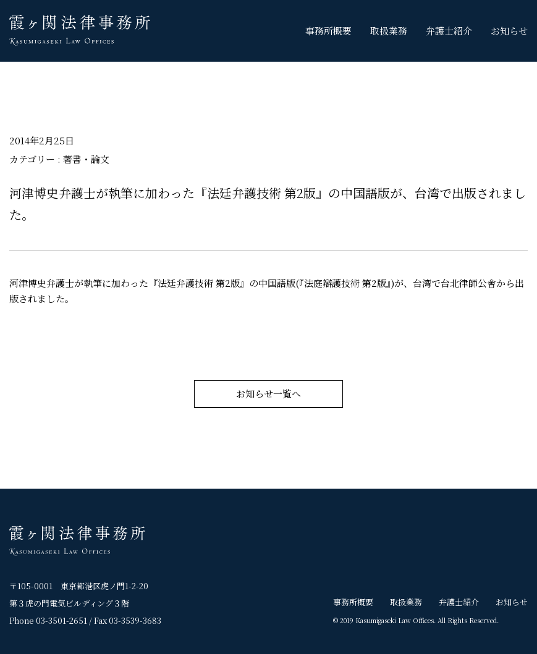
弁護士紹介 (449, 30)
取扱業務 (388, 30)
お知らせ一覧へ (268, 393)
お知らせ (509, 30)
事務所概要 (328, 30)
